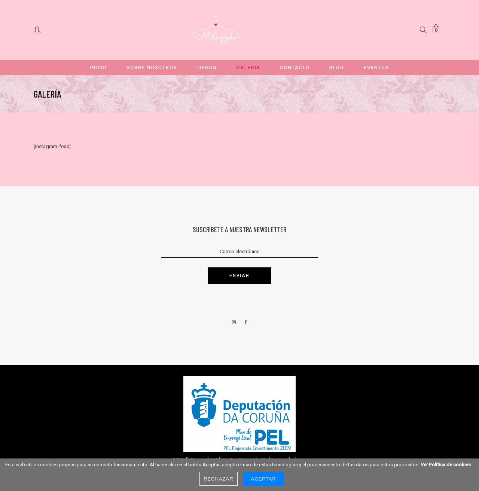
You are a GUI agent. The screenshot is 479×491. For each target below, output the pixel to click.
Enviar (239, 275)
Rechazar (218, 479)
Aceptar (263, 479)
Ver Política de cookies (446, 464)
